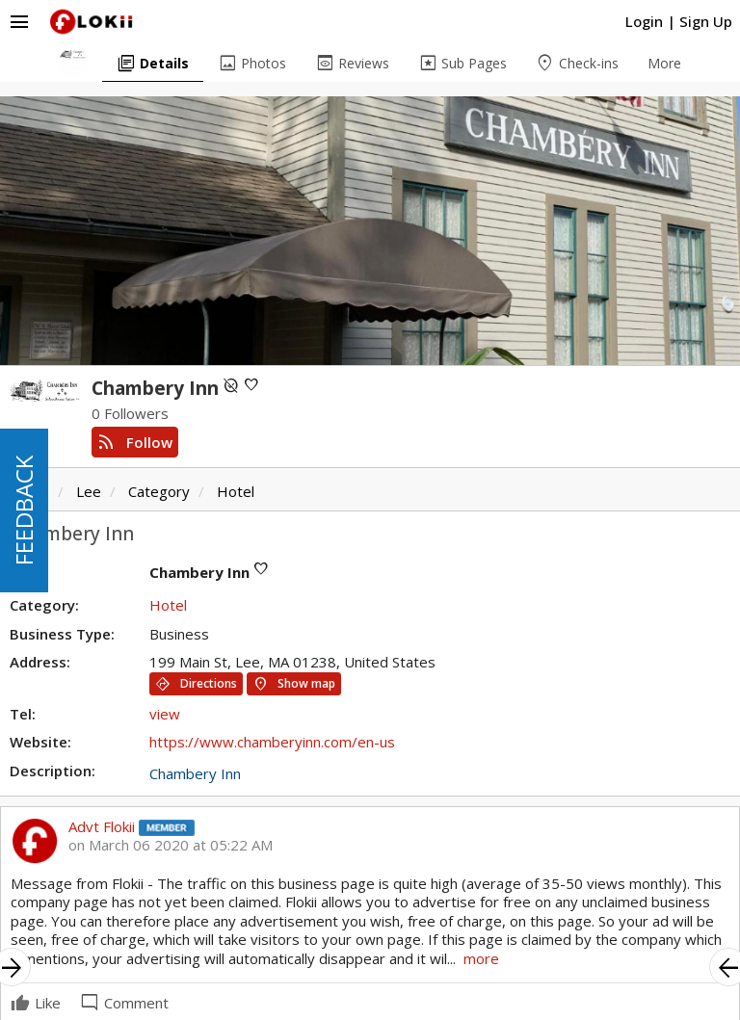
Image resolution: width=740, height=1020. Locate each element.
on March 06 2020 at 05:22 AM (170, 845)
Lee (88, 491)
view (164, 713)
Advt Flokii (101, 826)
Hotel (235, 491)
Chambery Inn (195, 773)
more (481, 958)
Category (159, 491)
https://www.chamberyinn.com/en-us (272, 741)
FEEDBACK (24, 510)
